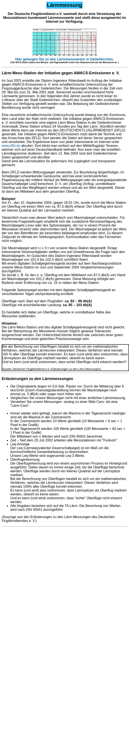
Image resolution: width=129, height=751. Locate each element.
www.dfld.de (11, 146)
